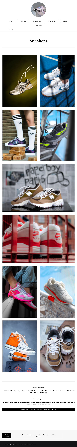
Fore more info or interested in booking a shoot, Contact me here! (39, 409)
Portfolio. (29, 435)
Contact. (38, 436)
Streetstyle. (37, 435)
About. (23, 435)
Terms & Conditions (7, 435)
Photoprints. (46, 435)
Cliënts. (53, 435)
